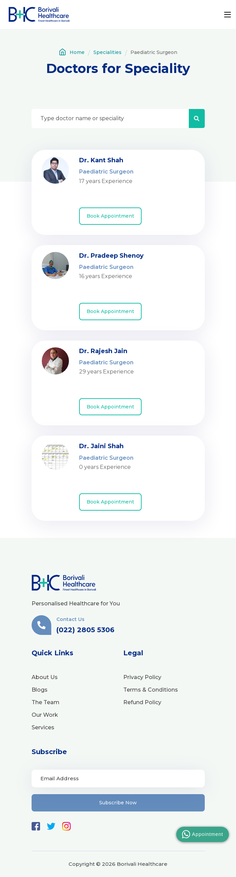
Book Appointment (110, 216)
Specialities (107, 52)
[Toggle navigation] (227, 15)
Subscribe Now (118, 803)
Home (72, 52)
